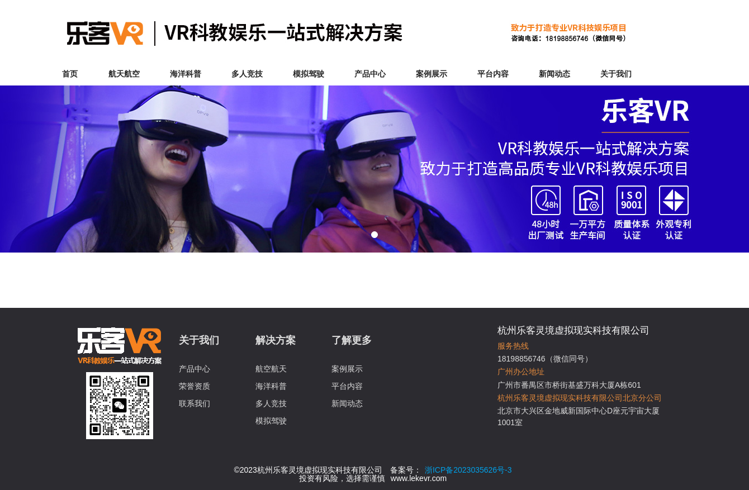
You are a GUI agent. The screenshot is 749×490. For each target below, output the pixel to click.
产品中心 (370, 73)
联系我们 (194, 403)
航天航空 (124, 73)
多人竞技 (247, 73)
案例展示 (431, 73)
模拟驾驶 (308, 73)
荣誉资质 (194, 386)
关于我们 (616, 73)
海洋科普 (185, 73)
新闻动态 (554, 73)
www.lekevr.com (419, 478)
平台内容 (493, 73)
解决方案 (275, 340)
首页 (70, 73)
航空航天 (271, 368)
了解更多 (351, 340)
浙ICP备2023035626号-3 (468, 469)
